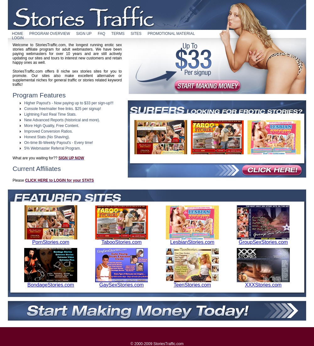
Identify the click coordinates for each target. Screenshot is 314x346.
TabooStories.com (121, 240)
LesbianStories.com (192, 240)
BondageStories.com (50, 283)
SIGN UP (83, 33)
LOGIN (18, 38)
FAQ (101, 33)
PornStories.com (50, 240)
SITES (136, 33)
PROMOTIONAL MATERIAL (171, 33)
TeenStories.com (192, 283)
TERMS (118, 33)
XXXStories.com (263, 283)
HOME (17, 33)
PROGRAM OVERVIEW (49, 33)
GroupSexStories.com (263, 240)
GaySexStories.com (121, 283)
